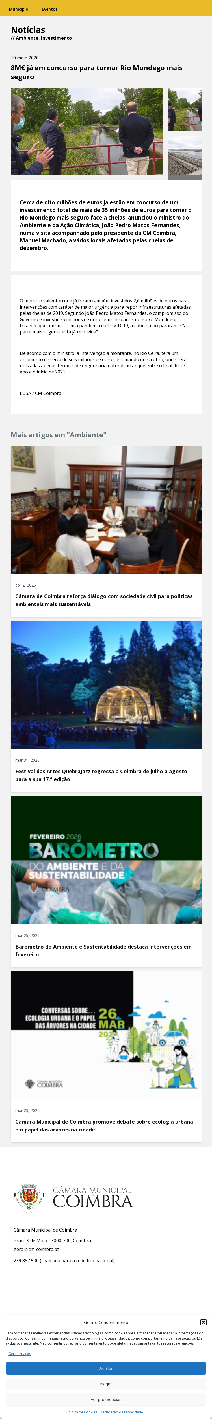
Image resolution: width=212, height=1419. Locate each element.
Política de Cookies (81, 1412)
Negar (106, 1384)
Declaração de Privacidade (121, 1412)
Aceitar (106, 1368)
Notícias (28, 30)
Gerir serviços (19, 1353)
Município (18, 9)
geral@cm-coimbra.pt (36, 1249)
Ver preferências (105, 1399)
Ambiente (27, 38)
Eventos (49, 9)
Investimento (56, 38)
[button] (203, 1322)
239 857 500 (26, 1260)
